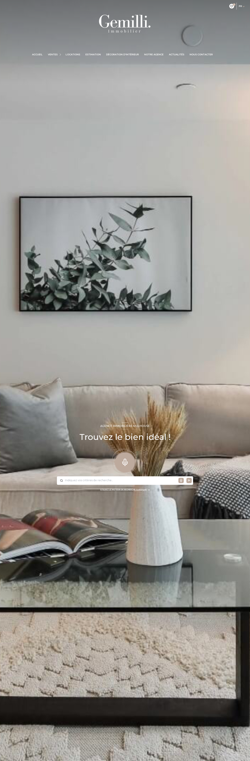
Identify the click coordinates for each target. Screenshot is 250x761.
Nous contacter (201, 54)
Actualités (176, 54)
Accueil (37, 54)
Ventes (53, 54)
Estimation (93, 54)
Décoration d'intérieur (122, 54)
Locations (73, 54)
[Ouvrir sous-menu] (60, 54)
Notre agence (154, 54)
